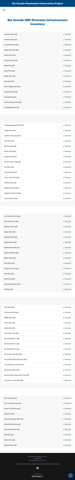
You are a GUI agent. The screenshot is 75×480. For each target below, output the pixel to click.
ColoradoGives (42, 460)
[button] (4, 10)
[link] (37, 4)
